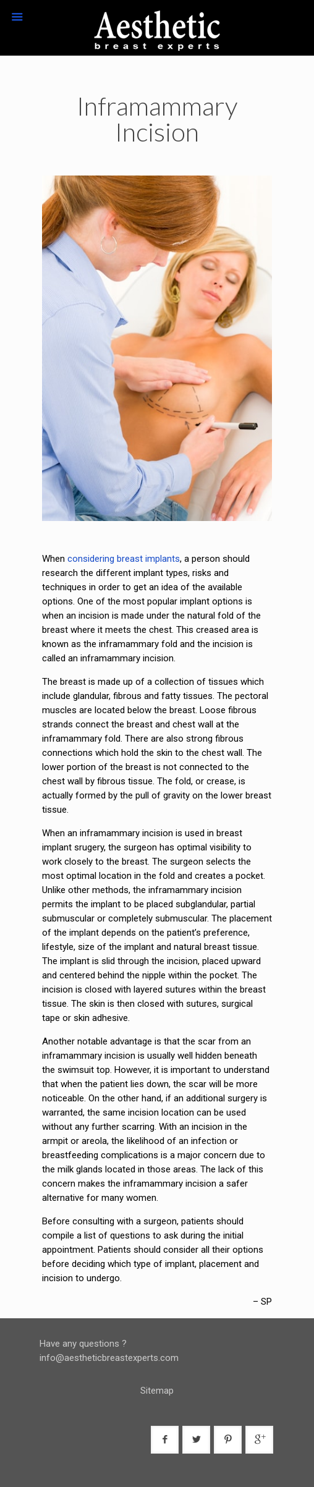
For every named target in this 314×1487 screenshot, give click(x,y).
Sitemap (157, 1390)
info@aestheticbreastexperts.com (109, 1357)
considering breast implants (123, 558)
